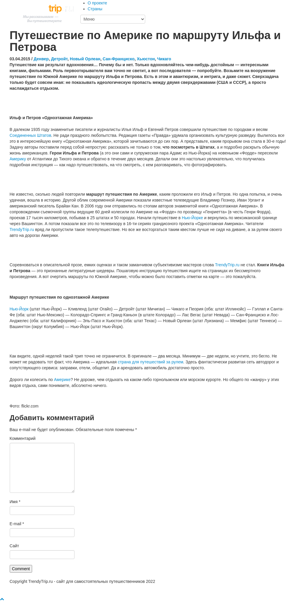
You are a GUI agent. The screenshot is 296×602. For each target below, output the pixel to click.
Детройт (59, 58)
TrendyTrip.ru (22, 229)
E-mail (17, 523)
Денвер (41, 58)
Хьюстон (146, 58)
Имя (15, 501)
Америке (62, 379)
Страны (95, 8)
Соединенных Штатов (30, 135)
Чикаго (164, 58)
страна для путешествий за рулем (150, 362)
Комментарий (23, 438)
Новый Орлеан (85, 58)
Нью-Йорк (19, 309)
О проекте (97, 3)
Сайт (14, 545)
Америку (18, 159)
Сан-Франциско (118, 58)
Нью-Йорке (192, 217)
